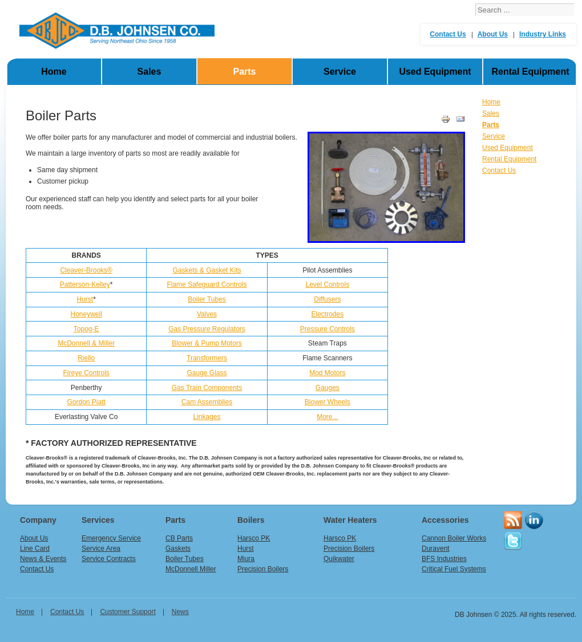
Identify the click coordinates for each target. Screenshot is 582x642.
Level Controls (327, 285)
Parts (244, 71)
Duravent (436, 548)
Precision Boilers (262, 569)
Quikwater (339, 559)
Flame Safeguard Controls (206, 285)
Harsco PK (253, 538)
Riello (86, 358)
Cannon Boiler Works (454, 538)
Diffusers (327, 299)
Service (340, 71)
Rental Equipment (530, 71)
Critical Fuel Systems (454, 569)
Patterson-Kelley (85, 285)
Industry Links (542, 34)
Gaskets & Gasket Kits (206, 270)
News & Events (43, 559)
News (180, 612)
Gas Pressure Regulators (206, 329)
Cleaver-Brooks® (86, 270)
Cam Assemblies (206, 402)
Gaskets (178, 548)
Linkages (206, 417)
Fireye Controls (86, 373)
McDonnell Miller (190, 569)
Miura (245, 559)
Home (53, 71)
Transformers (207, 358)
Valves (207, 314)
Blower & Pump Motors (207, 343)
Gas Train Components (207, 388)
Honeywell (86, 314)
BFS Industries (444, 559)
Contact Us (448, 34)
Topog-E (86, 329)
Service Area (101, 548)
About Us (493, 34)
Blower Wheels (327, 402)
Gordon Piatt (86, 402)
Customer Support (127, 612)
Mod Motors (327, 373)
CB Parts (179, 538)
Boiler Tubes (207, 299)
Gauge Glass (207, 373)
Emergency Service (111, 538)
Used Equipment (435, 71)
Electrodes (327, 314)
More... (327, 417)
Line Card (35, 548)
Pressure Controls (327, 329)
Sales (149, 71)
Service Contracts (109, 559)
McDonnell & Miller (86, 343)
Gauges (328, 388)
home (25, 612)
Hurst (84, 299)
